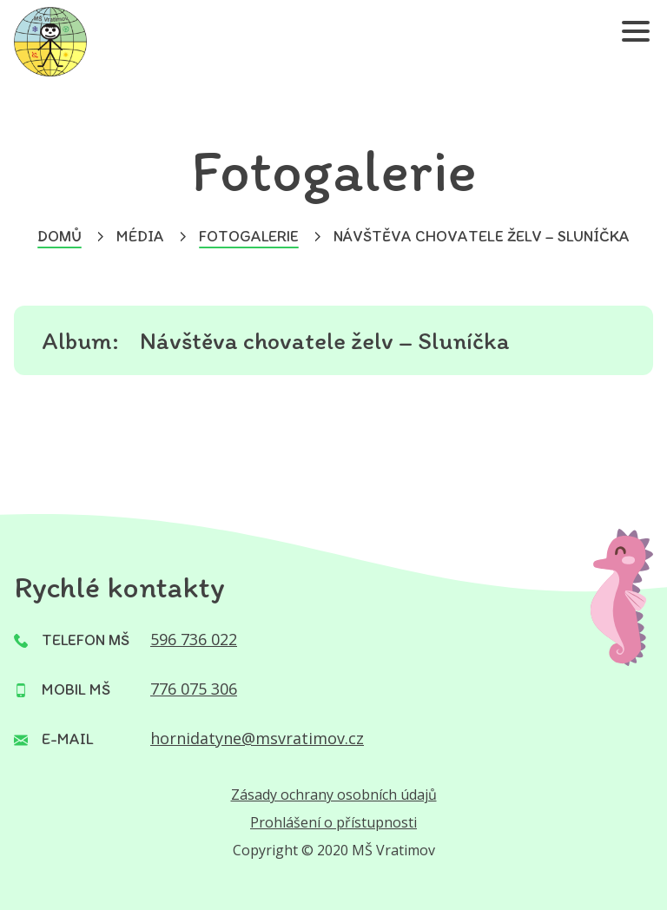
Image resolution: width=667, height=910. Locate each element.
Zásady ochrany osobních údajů (334, 794)
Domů (59, 236)
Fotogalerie (249, 236)
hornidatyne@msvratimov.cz (257, 738)
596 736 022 (193, 639)
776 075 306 (193, 688)
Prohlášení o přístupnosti (333, 822)
